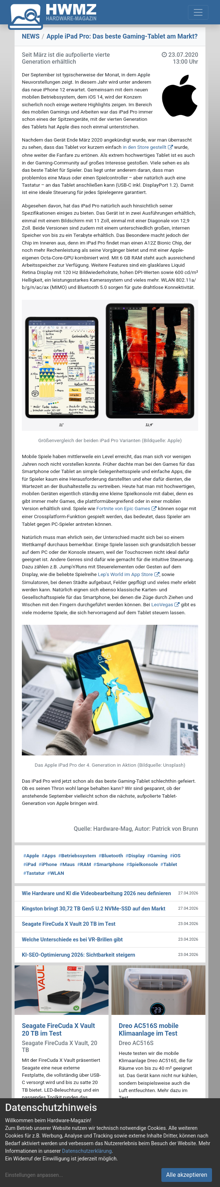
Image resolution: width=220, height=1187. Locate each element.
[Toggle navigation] (198, 12)
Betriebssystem (77, 855)
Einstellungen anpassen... (34, 1175)
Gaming (157, 855)
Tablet (168, 864)
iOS (175, 855)
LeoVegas (162, 604)
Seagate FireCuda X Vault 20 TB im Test (58, 1029)
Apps (49, 855)
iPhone (48, 864)
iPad (29, 864)
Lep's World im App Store (125, 574)
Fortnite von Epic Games (123, 508)
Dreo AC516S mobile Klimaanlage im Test (148, 1029)
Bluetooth (110, 855)
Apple (31, 855)
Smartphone (109, 864)
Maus (67, 864)
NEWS (31, 36)
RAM (84, 864)
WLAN (55, 873)
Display (135, 855)
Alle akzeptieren (186, 1174)
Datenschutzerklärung (86, 1151)
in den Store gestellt (144, 147)
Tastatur (34, 873)
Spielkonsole (142, 864)
